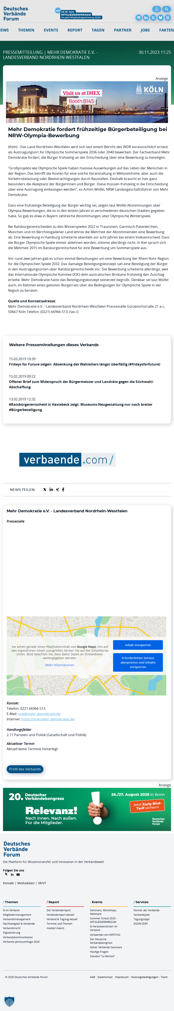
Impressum (122, 977)
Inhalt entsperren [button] (138, 645)
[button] (9, 1001)
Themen (26, 30)
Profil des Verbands (25, 769)
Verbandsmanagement (16, 919)
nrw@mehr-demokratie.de (39, 713)
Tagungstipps (142, 919)
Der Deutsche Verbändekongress (101, 940)
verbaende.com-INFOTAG (105, 934)
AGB (92, 977)
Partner (122, 30)
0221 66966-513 (32, 708)
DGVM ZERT (141, 923)
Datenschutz (105, 977)
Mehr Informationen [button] (59, 665)
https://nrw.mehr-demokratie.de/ (48, 719)
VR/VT (42, 883)
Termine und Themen (59, 923)
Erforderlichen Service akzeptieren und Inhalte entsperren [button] (138, 662)
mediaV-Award (55, 928)
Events (51, 30)
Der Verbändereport (59, 910)
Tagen (98, 30)
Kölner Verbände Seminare (106, 947)
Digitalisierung (11, 932)
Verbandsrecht (12, 928)
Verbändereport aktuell (60, 914)
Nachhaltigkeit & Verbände (19, 923)
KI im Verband (11, 910)
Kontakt (8, 883)
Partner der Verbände (146, 910)
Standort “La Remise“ (102, 956)
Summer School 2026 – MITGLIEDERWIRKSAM (103, 920)
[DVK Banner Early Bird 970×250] (87, 790)
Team (164, 977)
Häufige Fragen (99, 951)
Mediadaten (26, 883)
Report (75, 30)
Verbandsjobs (142, 914)
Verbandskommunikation (18, 937)
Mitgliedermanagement (17, 914)
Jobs (145, 30)
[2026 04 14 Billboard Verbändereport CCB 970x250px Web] (87, 83)
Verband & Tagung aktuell (62, 919)
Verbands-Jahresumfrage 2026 (21, 941)
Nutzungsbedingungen (144, 977)
